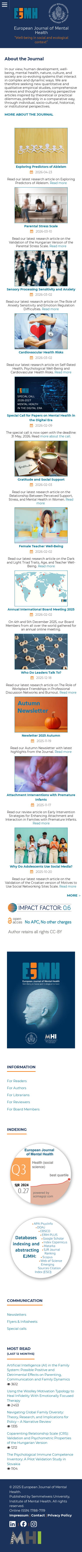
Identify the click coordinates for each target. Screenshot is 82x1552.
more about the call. (55, 436)
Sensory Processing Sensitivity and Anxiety (41, 289)
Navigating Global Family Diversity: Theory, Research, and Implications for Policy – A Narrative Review (37, 1417)
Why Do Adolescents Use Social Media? (41, 866)
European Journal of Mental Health (41, 35)
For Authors (16, 1088)
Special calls (16, 1328)
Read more (58, 183)
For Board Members (23, 1109)
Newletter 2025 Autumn (41, 736)
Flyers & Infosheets (22, 1321)
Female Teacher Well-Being (41, 546)
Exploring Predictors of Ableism (41, 167)
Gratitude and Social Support (41, 480)
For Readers (17, 1081)
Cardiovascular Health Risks (41, 352)
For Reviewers (18, 1102)
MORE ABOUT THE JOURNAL (29, 114)
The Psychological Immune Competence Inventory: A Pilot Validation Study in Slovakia (40, 1459)
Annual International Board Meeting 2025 (41, 609)
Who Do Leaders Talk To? (41, 673)
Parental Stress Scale (41, 226)
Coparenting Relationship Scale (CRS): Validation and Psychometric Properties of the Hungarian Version (39, 1438)
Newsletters (16, 1314)
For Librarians (18, 1095)
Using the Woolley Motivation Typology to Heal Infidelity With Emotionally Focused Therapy (40, 1396)
